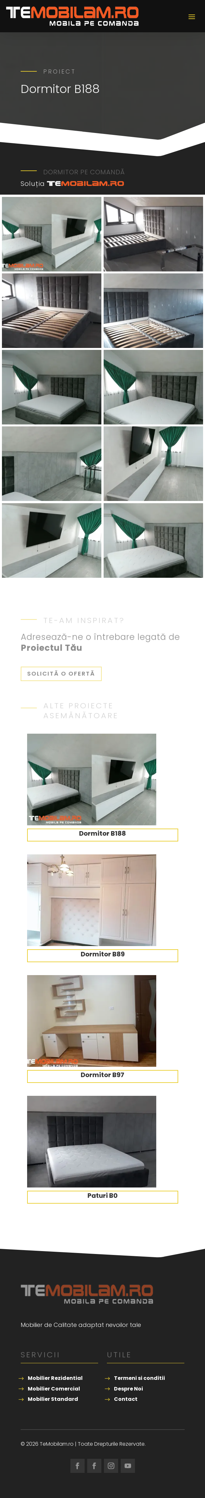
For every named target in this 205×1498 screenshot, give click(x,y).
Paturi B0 (102, 1195)
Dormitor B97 (102, 1074)
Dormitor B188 (102, 833)
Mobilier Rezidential (55, 1378)
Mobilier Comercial (54, 1388)
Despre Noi (128, 1388)
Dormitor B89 (103, 954)
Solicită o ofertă (61, 674)
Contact (126, 1399)
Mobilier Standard (53, 1399)
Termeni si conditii (139, 1378)
